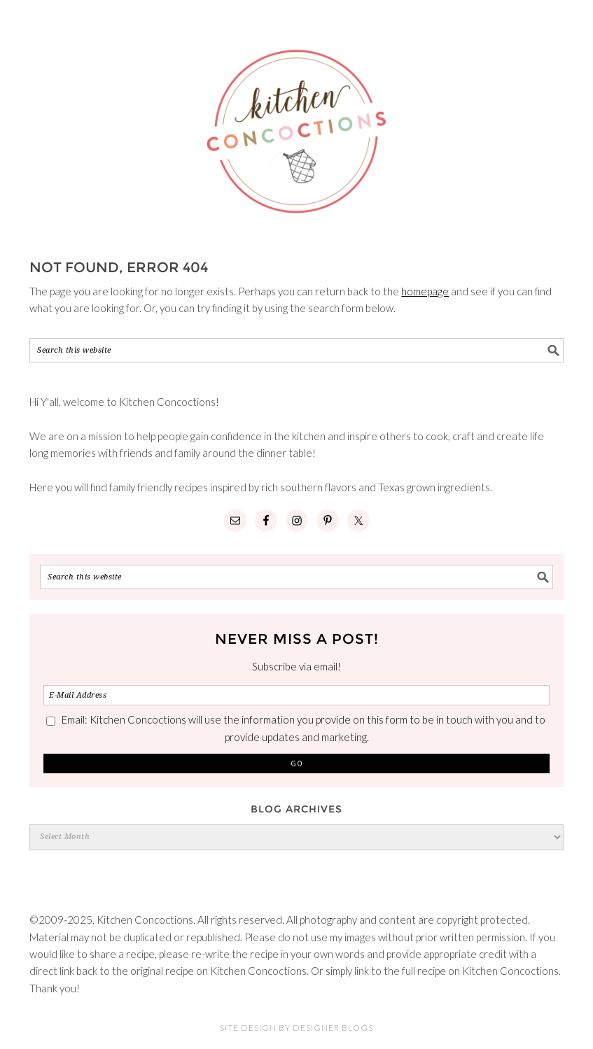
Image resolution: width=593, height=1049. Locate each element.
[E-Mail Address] (296, 695)
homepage (425, 291)
